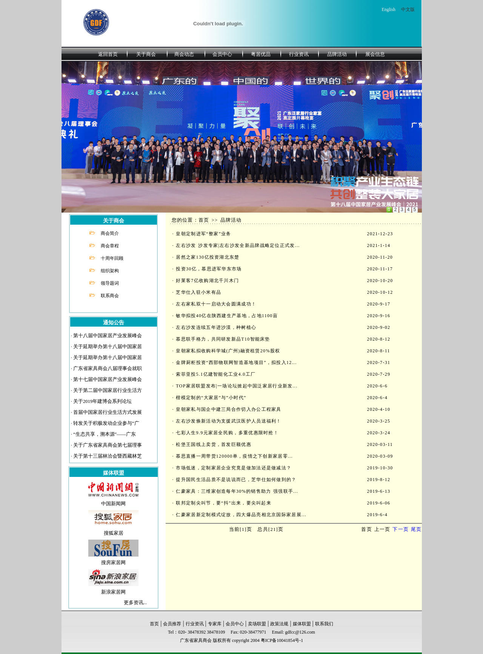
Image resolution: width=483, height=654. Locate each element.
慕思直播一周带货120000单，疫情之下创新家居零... (234, 456)
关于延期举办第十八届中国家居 (107, 346)
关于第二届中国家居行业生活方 (107, 390)
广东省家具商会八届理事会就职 (107, 368)
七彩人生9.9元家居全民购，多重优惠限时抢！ (227, 432)
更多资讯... (135, 602)
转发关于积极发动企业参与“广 (106, 423)
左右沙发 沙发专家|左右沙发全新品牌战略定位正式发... (238, 245)
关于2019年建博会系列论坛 (102, 401)
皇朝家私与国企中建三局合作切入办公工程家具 (228, 409)
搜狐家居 (113, 533)
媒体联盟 (302, 623)
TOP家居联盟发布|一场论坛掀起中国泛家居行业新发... (236, 386)
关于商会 (146, 54)
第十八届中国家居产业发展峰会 (107, 335)
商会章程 (110, 245)
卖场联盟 (257, 623)
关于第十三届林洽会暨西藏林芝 (107, 456)
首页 (154, 623)
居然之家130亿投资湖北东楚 (207, 257)
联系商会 (110, 295)
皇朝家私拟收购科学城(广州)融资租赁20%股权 (228, 350)
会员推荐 (172, 623)
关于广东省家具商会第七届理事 (107, 445)
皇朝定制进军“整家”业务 (203, 233)
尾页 (416, 529)
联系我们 (324, 623)
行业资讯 (299, 54)
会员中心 (222, 54)
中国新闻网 (113, 503)
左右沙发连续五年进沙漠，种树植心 (216, 327)
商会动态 (184, 54)
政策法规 (279, 623)
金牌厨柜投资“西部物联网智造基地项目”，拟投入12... (236, 362)
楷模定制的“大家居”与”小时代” (211, 397)
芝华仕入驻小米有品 (198, 292)
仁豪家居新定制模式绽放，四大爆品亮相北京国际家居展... (241, 514)
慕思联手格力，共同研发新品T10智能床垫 (223, 339)
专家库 (215, 623)
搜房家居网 (113, 562)
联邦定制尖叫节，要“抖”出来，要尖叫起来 (223, 503)
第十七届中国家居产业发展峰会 (107, 379)
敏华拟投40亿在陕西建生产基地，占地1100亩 (226, 315)
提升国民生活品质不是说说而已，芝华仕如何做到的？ (236, 479)
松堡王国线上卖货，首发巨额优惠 (213, 444)
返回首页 (108, 54)
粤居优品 (261, 54)
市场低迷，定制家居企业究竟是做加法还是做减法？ (233, 467)
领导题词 (110, 283)
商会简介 (110, 233)
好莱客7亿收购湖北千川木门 (207, 280)
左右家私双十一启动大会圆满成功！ (216, 304)
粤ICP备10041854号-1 (282, 640)
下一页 (400, 529)
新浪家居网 (113, 592)
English (388, 9)
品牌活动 (337, 54)
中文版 (408, 9)
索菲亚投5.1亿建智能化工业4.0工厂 (215, 374)
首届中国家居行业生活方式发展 (107, 412)
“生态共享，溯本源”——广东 (104, 434)
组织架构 (110, 270)
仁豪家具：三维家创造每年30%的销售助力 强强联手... (237, 491)
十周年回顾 (112, 258)
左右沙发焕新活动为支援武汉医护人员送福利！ (228, 421)
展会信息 (375, 54)
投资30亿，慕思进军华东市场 (209, 268)
